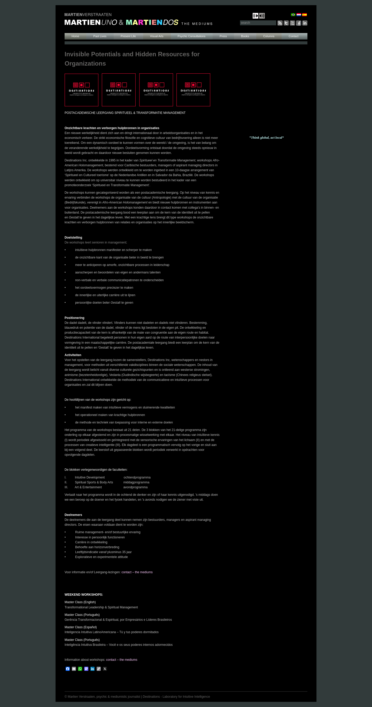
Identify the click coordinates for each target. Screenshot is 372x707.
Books (245, 36)
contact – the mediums (137, 572)
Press (223, 36)
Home (75, 36)
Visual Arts (157, 36)
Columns (268, 36)
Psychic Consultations (192, 36)
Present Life (128, 36)
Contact (293, 36)
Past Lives (99, 36)
